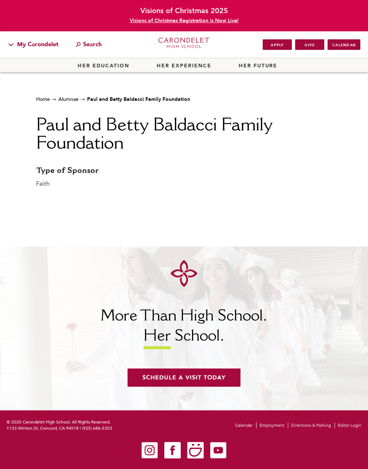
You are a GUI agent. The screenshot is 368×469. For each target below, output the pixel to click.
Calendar (344, 45)
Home (43, 99)
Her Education (103, 66)
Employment (271, 425)
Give (310, 45)
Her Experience (184, 66)
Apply (277, 45)
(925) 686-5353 (97, 428)
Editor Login (349, 425)
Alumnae (68, 99)
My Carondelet (33, 44)
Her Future (258, 66)
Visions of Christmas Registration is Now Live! (184, 20)
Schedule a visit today (184, 378)
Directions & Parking (311, 425)
